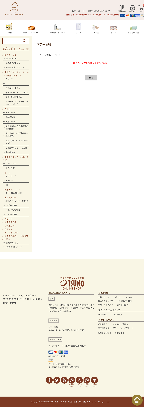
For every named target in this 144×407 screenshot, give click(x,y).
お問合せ (8, 218)
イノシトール (11, 176)
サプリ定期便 (11, 214)
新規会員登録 (10, 222)
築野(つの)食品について (99, 11)
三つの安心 (102, 314)
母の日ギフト (11, 58)
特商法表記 (102, 328)
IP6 (7, 185)
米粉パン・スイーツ (31, 30)
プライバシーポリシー (122, 328)
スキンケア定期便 (13, 209)
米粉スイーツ (103, 297)
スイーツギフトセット (15, 67)
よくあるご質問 (11, 232)
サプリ (78, 28)
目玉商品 (95, 29)
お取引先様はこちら (14, 247)
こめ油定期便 (11, 205)
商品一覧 (76, 11)
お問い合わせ (9, 302)
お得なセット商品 (13, 88)
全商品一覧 (23, 49)
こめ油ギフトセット (14, 63)
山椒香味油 (10, 152)
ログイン (8, 229)
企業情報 (118, 333)
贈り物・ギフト (11, 55)
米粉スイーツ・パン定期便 (17, 92)
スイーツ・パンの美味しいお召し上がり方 (17, 103)
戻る (91, 77)
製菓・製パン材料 (12, 189)
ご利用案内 (9, 225)
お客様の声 (117, 314)
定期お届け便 (133, 30)
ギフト (113, 30)
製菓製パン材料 (125, 301)
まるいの (9, 180)
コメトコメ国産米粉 (14, 193)
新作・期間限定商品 (14, 97)
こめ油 (8, 28)
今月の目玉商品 (104, 304)
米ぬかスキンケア (57, 29)
